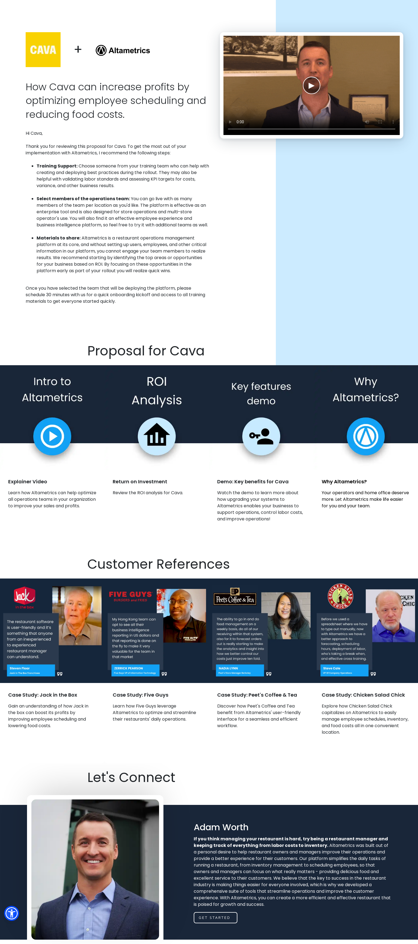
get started (214, 917)
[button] (11, 913)
